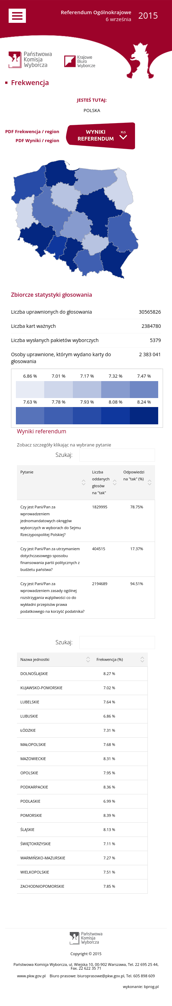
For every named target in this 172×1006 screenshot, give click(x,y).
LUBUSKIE (29, 716)
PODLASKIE (30, 801)
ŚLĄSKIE (27, 829)
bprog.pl (151, 986)
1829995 (99, 506)
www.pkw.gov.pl (31, 975)
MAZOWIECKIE (33, 758)
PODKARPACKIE (34, 787)
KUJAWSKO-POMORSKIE (41, 687)
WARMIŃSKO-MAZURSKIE (42, 857)
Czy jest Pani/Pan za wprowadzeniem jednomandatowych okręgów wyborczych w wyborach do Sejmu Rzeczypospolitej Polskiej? (50, 520)
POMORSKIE (31, 815)
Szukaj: (105, 455)
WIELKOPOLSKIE (34, 872)
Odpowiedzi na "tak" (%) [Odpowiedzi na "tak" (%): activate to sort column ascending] (133, 475)
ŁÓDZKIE (28, 730)
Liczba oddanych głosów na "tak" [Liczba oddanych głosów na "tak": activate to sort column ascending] (100, 482)
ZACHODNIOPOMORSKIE (42, 886)
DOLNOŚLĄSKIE (34, 673)
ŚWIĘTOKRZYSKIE (35, 843)
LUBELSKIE (29, 701)
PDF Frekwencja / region (32, 131)
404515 (98, 548)
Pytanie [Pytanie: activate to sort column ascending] (27, 471)
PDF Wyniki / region (37, 140)
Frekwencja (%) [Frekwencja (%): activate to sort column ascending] (110, 659)
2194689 (99, 583)
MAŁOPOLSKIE (33, 744)
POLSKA (92, 110)
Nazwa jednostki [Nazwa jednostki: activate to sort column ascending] (34, 659)
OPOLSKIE (29, 772)
